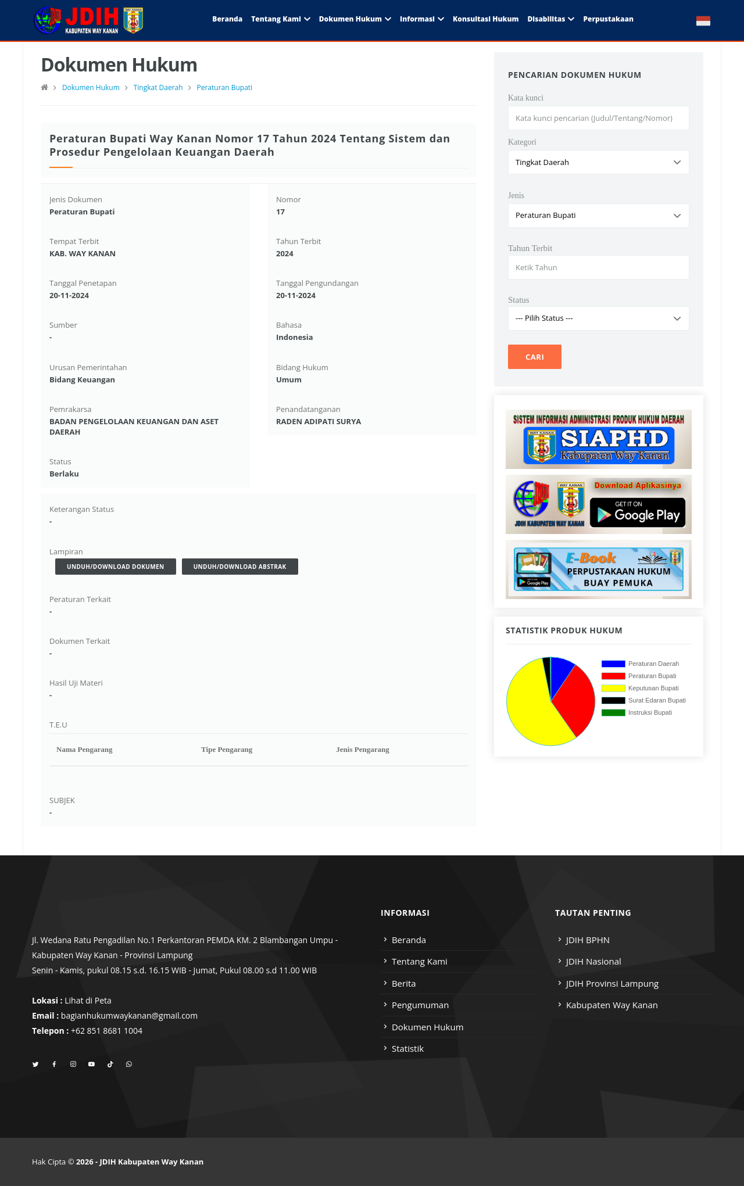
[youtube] (91, 1064)
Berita (404, 983)
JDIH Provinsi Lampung (612, 983)
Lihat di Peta (88, 1000)
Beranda (227, 19)
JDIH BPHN (588, 939)
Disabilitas (546, 19)
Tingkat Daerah (158, 87)
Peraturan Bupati (224, 87)
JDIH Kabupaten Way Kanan (152, 1161)
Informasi (417, 19)
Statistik (408, 1048)
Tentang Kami (276, 19)
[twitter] (36, 1064)
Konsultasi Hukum (485, 19)
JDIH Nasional (593, 961)
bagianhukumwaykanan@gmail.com (129, 1015)
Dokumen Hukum (350, 19)
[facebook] (54, 1064)
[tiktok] (110, 1064)
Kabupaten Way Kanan (612, 1005)
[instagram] (73, 1064)
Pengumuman (420, 1005)
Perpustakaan (608, 19)
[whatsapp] (129, 1064)
